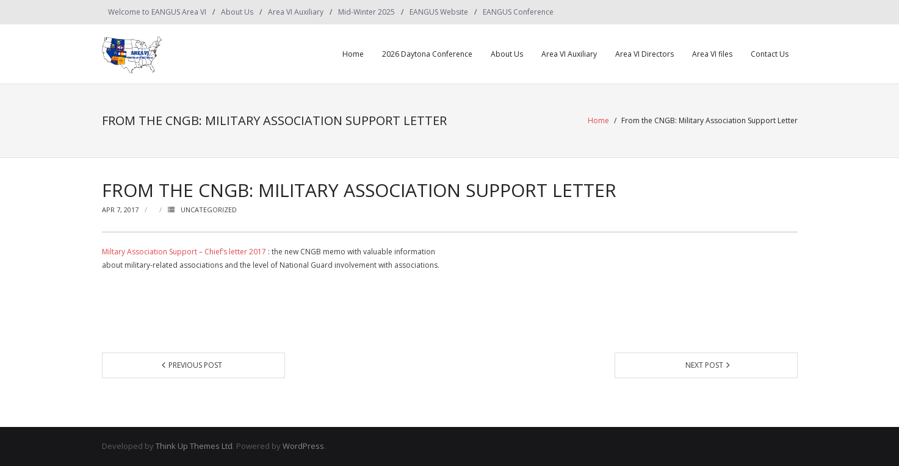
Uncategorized (209, 209)
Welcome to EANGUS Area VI (157, 12)
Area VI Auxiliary (295, 12)
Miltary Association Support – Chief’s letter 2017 (184, 251)
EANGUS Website (439, 12)
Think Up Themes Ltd (194, 445)
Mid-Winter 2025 (366, 12)
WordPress (303, 445)
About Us (237, 12)
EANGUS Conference (518, 12)
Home (353, 54)
